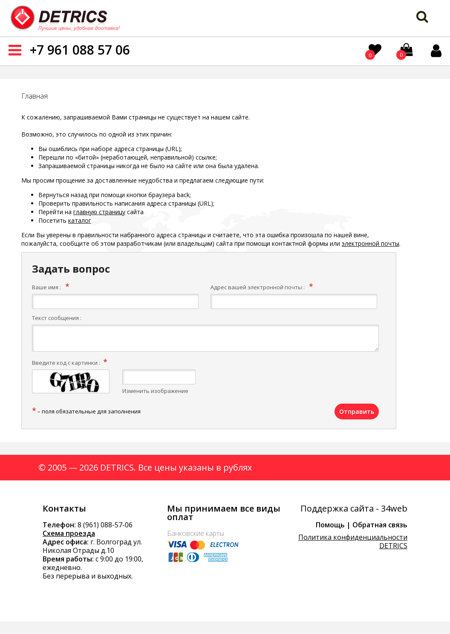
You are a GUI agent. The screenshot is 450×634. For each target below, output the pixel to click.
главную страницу (99, 212)
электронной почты (370, 243)
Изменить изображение (155, 391)
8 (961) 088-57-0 (103, 524)
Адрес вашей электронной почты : (258, 287)
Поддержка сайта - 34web (353, 508)
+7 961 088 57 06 (80, 49)
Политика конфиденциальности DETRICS (352, 541)
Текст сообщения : (56, 318)
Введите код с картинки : (66, 362)
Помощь (330, 524)
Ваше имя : (46, 287)
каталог (79, 220)
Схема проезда (69, 533)
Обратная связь (379, 524)
